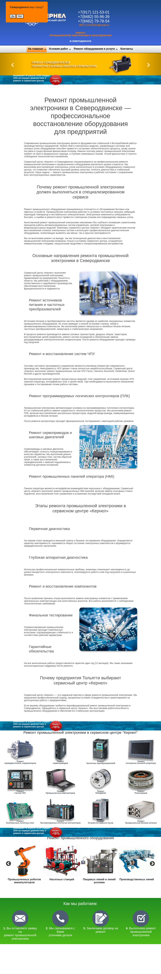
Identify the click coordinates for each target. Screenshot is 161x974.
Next (151, 863)
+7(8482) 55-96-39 (93, 17)
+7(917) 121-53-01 (93, 12)
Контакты (126, 48)
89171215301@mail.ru (94, 25)
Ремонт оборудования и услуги (94, 48)
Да (13, 16)
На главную (35, 48)
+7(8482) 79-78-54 (93, 21)
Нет (20, 16)
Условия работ (58, 48)
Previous (8, 863)
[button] (12, 64)
